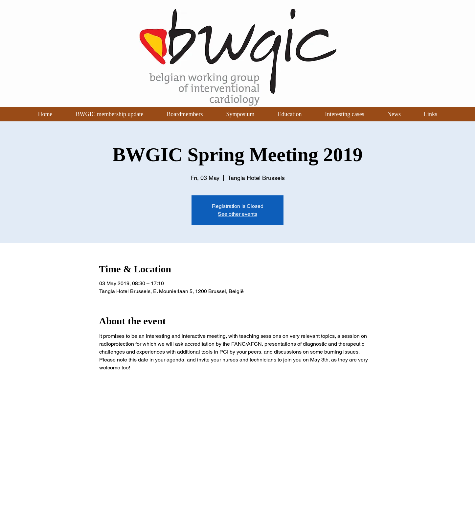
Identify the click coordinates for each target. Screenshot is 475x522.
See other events (237, 214)
